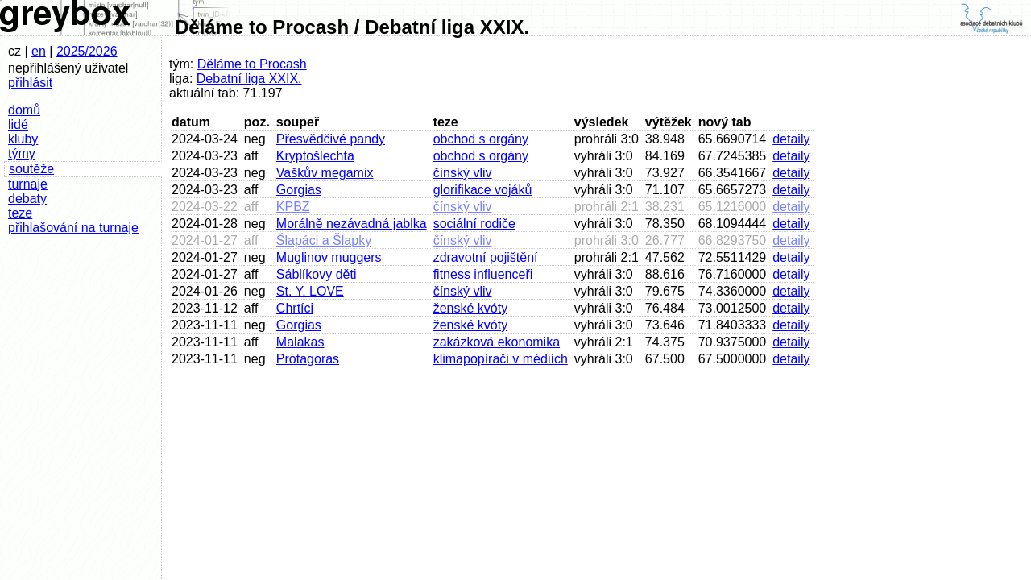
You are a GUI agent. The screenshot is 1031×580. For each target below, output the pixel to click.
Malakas (300, 342)
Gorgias (298, 190)
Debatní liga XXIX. (249, 78)
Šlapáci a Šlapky (323, 240)
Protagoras (307, 359)
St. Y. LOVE (310, 291)
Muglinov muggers (329, 257)
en (38, 51)
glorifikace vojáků (482, 190)
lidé (18, 124)
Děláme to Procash (252, 64)
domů (24, 110)
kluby (23, 139)
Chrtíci (294, 308)
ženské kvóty (470, 308)
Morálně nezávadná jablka (351, 223)
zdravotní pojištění (485, 257)
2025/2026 (87, 51)
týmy (21, 153)
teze (20, 213)
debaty (27, 198)
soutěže (31, 169)
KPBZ (293, 206)
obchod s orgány (480, 139)
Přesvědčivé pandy (330, 139)
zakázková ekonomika (496, 342)
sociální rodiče (474, 223)
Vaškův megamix (325, 173)
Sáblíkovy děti (316, 274)
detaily (790, 139)
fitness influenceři (483, 274)
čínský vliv (462, 173)
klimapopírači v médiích (500, 359)
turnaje (28, 184)
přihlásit (30, 82)
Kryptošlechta (315, 156)
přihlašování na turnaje (73, 227)
